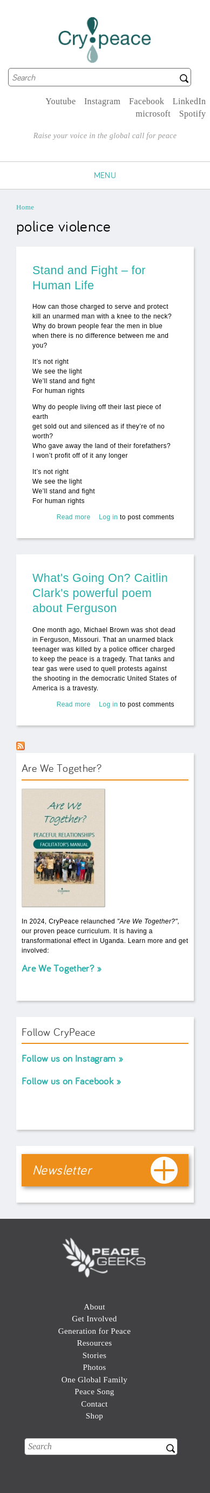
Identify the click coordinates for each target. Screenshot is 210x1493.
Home (25, 207)
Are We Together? (58, 968)
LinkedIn (189, 101)
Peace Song (94, 1391)
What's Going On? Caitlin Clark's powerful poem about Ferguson (100, 593)
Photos (94, 1367)
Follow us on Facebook (67, 1081)
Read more (74, 517)
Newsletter (61, 1169)
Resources (94, 1343)
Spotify (192, 113)
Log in (108, 517)
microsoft (153, 113)
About (94, 1306)
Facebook (146, 101)
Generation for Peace (94, 1331)
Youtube (60, 101)
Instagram (102, 101)
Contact (94, 1404)
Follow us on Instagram (69, 1058)
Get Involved (94, 1318)
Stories (94, 1355)
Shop (94, 1415)
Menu (105, 174)
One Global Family (94, 1379)
